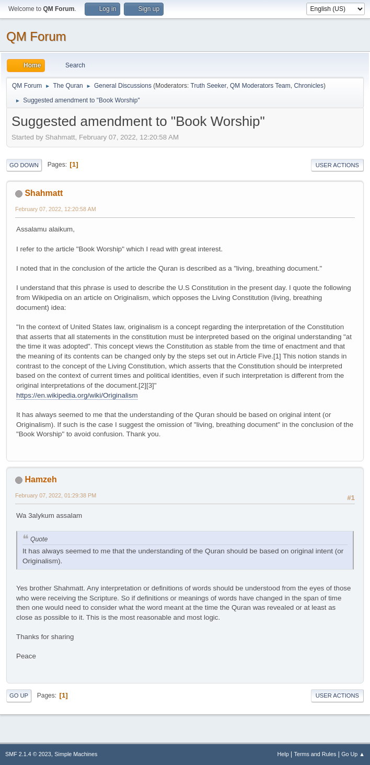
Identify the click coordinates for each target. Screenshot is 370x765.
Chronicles (308, 85)
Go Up (18, 695)
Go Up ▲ (353, 754)
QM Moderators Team (260, 85)
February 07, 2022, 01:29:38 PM (55, 495)
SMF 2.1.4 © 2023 (28, 754)
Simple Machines (75, 754)
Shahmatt (44, 193)
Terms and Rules (315, 754)
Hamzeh (40, 479)
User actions (337, 165)
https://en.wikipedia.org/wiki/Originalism (77, 395)
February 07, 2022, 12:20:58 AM (55, 209)
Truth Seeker (209, 85)
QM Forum (36, 36)
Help (283, 754)
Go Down (24, 165)
